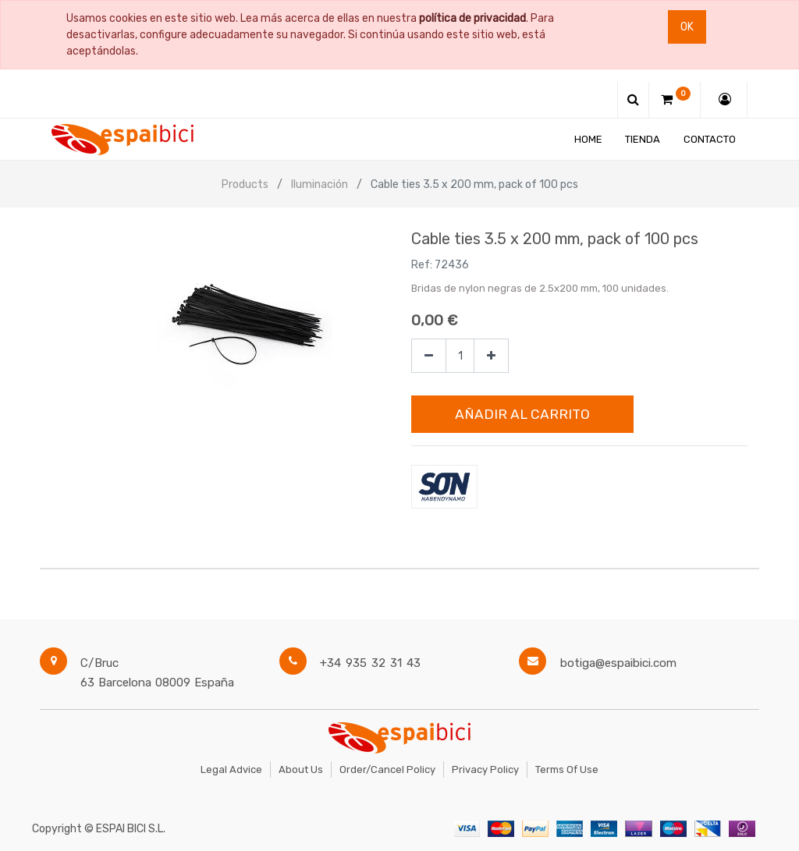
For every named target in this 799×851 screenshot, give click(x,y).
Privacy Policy (485, 769)
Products (245, 184)
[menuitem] (588, 139)
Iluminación (319, 184)
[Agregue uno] (491, 356)
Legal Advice (231, 769)
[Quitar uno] (428, 356)
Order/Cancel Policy (387, 769)
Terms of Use (566, 769)
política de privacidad (472, 18)
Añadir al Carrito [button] (522, 414)
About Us (301, 769)
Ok (687, 27)
